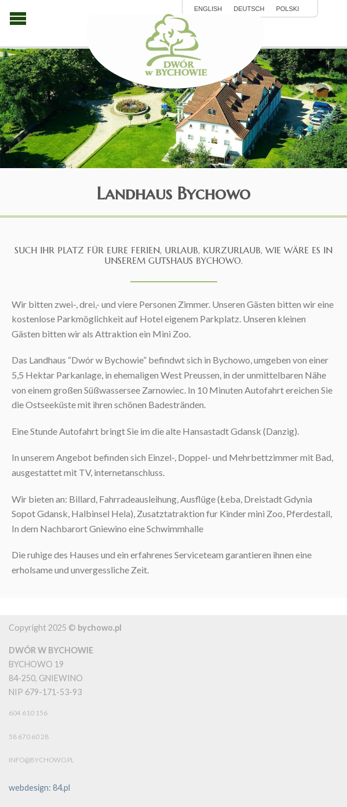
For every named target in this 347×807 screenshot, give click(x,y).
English (208, 9)
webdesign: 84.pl (39, 788)
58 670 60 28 (29, 736)
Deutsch (248, 9)
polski (287, 9)
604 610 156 (28, 713)
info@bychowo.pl (41, 760)
